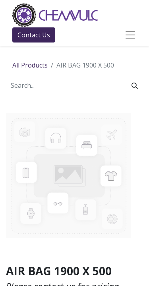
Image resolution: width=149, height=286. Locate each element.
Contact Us (33, 35)
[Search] (134, 85)
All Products (30, 65)
